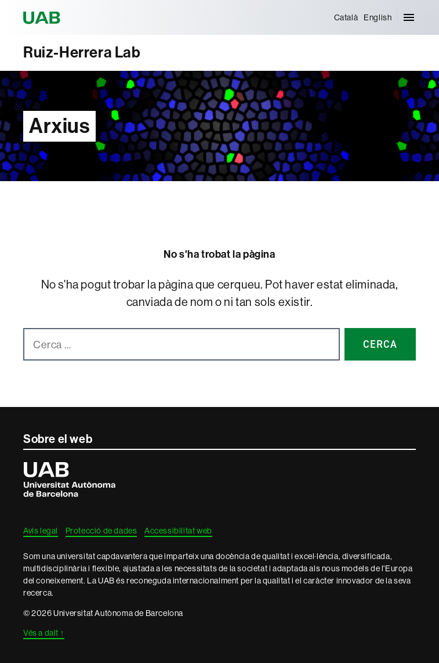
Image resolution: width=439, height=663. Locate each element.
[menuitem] (346, 17)
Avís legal (40, 530)
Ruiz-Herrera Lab (82, 53)
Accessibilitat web (178, 530)
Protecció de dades (101, 530)
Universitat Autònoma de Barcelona (43, 17)
